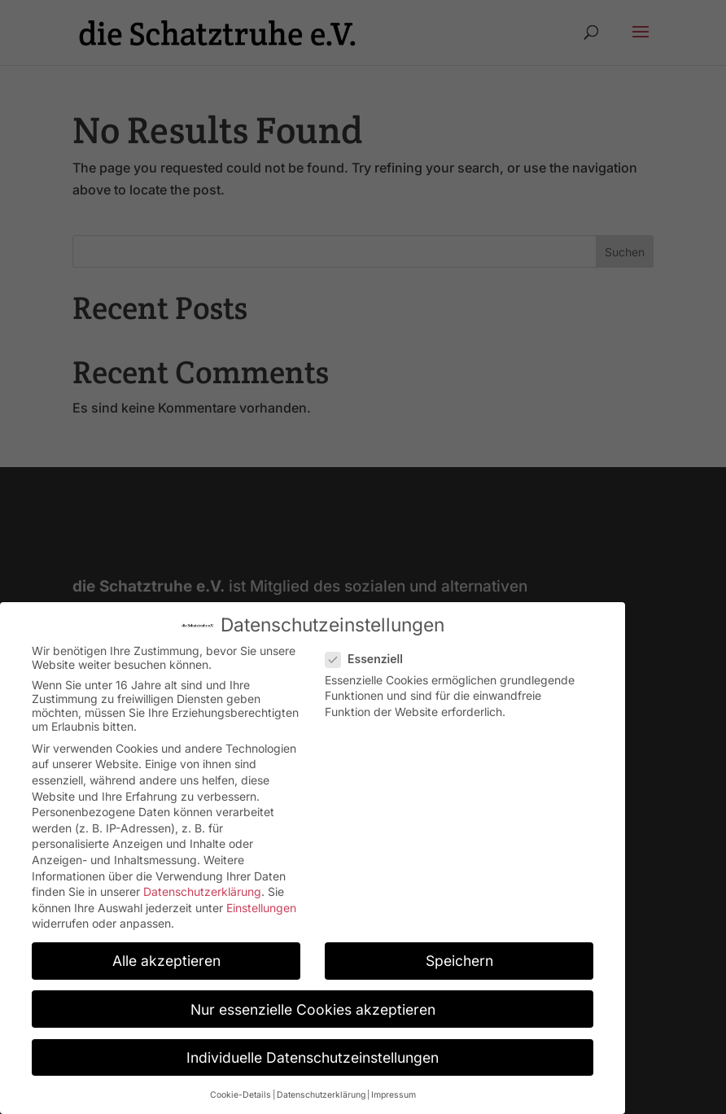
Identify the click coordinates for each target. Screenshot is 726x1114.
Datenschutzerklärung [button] (321, 1084)
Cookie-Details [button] (240, 1084)
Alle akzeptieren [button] (166, 950)
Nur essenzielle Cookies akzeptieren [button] (312, 998)
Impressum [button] (393, 1084)
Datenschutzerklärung (202, 881)
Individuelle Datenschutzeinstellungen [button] (312, 1046)
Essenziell (371, 648)
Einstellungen (261, 897)
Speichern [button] (459, 950)
